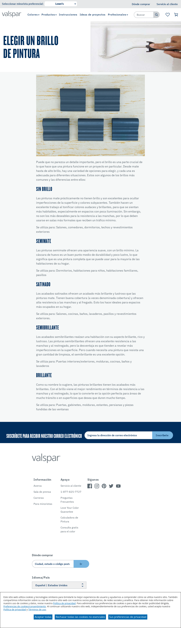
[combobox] (144, 14)
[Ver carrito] (176, 14)
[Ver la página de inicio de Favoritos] (167, 14)
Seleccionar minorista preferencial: (23, 3)
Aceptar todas (43, 617)
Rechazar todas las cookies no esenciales (80, 617)
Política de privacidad (64, 603)
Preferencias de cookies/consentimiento (24, 606)
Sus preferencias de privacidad (127, 617)
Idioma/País (41, 577)
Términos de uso (37, 609)
